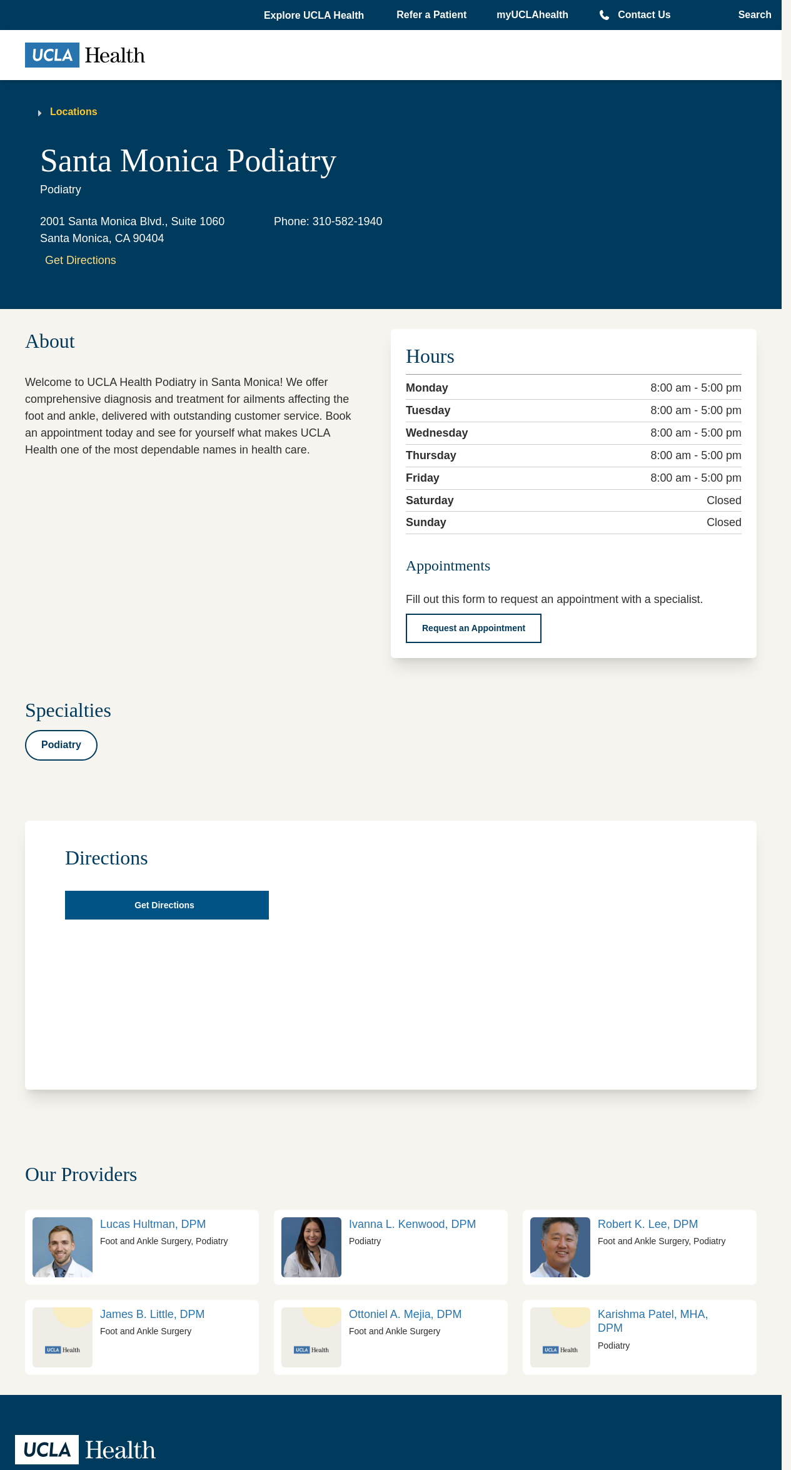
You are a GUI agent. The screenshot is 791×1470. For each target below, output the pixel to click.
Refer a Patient (431, 14)
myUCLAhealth (532, 14)
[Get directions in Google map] (167, 905)
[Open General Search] (751, 15)
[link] (142, 1247)
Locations (74, 111)
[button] (315, 15)
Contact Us (644, 14)
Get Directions (80, 260)
